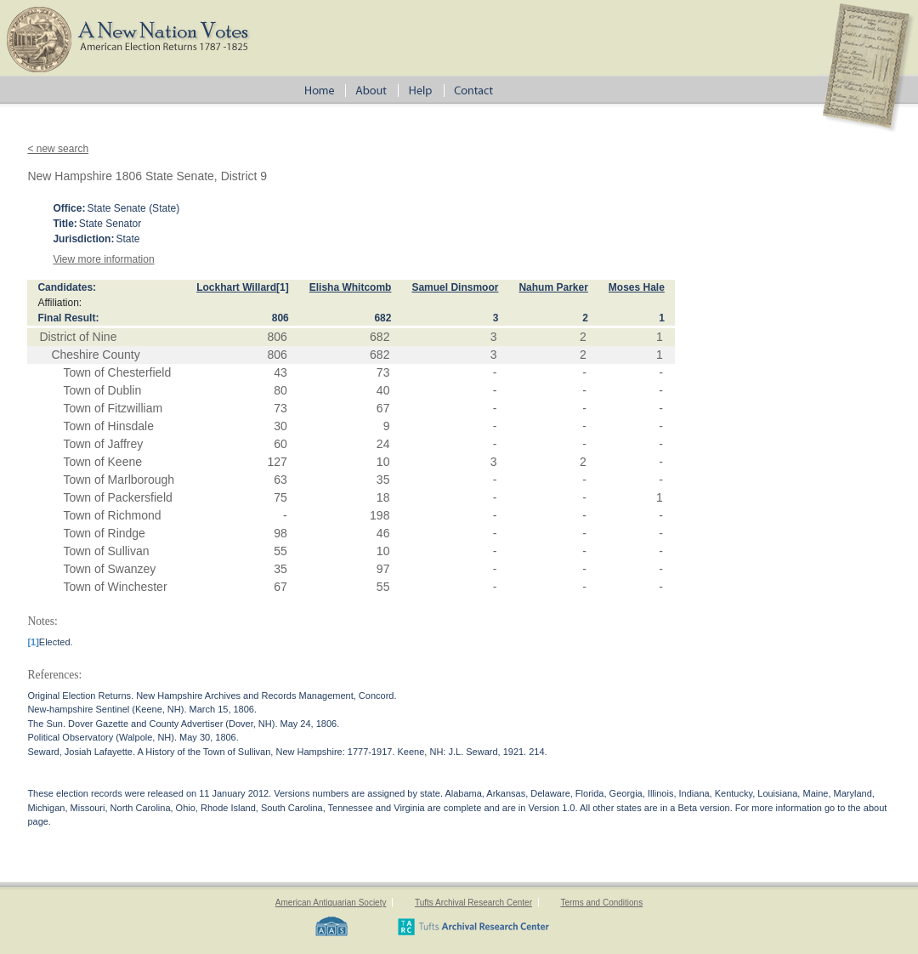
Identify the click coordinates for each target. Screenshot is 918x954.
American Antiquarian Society (331, 902)
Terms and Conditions (601, 902)
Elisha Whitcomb (350, 287)
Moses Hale (637, 287)
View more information (103, 259)
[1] (282, 287)
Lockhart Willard (236, 287)
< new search (57, 149)
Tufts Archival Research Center (473, 902)
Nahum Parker (552, 287)
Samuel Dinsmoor (454, 287)
